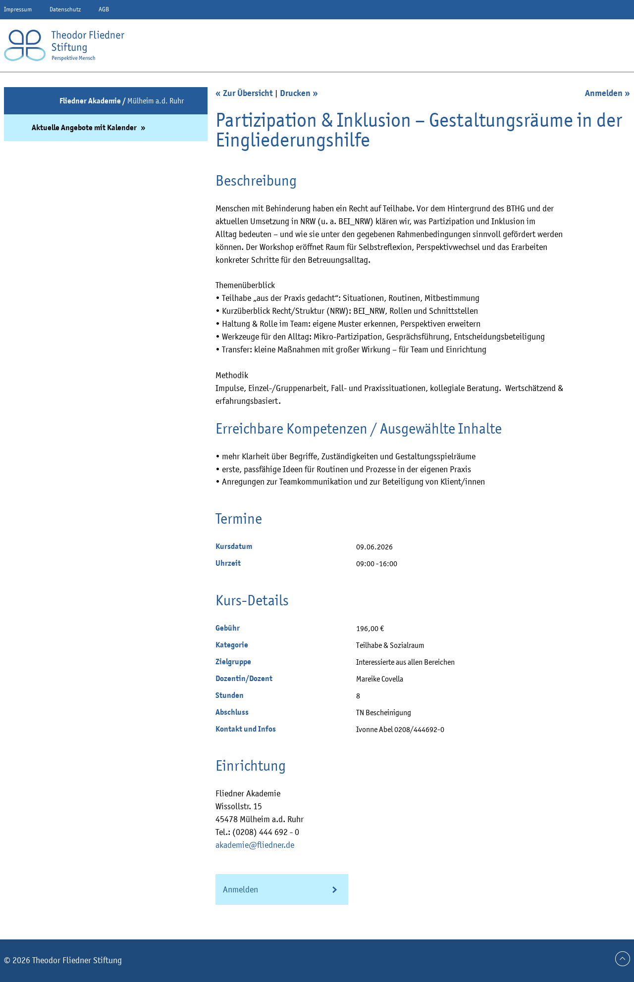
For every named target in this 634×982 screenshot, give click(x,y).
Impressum (18, 9)
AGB (104, 9)
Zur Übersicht (248, 93)
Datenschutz (65, 9)
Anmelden (604, 93)
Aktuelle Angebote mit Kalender (85, 128)
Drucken (295, 93)
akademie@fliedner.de (254, 845)
